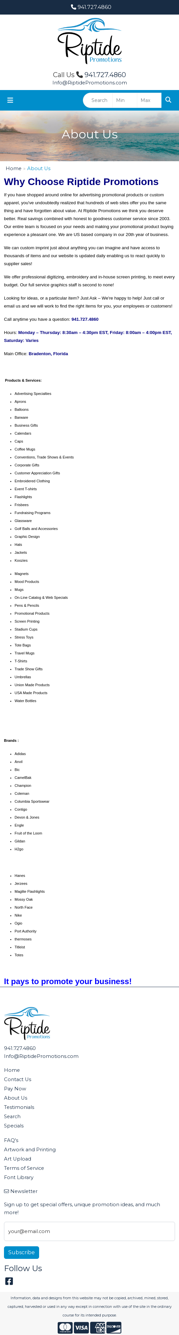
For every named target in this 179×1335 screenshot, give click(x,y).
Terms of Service (24, 1168)
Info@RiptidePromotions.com (89, 83)
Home (14, 168)
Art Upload (17, 1159)
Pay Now (15, 1089)
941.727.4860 (91, 7)
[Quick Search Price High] (149, 100)
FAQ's (11, 1140)
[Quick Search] (98, 100)
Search (12, 1117)
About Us (15, 1098)
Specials (14, 1126)
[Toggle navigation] (10, 100)
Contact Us (17, 1079)
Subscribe (21, 1252)
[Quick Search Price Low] (124, 100)
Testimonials (19, 1107)
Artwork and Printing (30, 1150)
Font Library (18, 1177)
